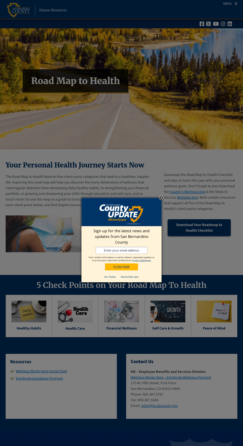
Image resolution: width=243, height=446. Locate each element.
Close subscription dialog (161, 198)
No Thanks (110, 277)
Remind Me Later (130, 277)
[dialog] (121, 240)
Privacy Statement (141, 260)
